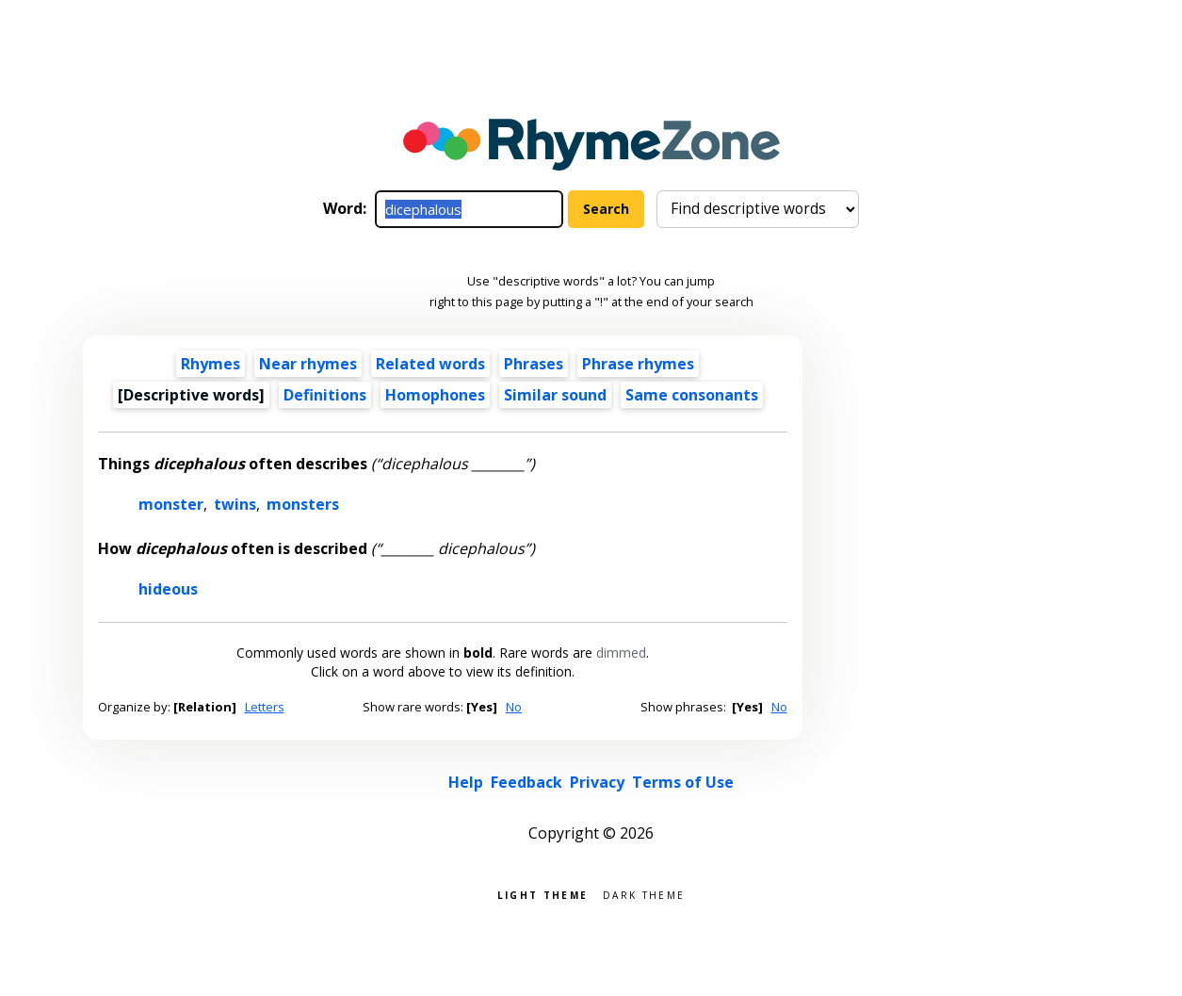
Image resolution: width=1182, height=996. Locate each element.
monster (170, 504)
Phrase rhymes (638, 363)
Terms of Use (683, 782)
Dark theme (644, 894)
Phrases (533, 363)
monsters (303, 504)
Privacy (597, 782)
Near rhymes (308, 363)
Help (465, 782)
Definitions (324, 394)
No (514, 706)
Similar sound (555, 394)
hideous (168, 589)
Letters (264, 706)
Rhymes (210, 363)
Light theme (542, 894)
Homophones (435, 394)
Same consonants (691, 394)
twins (235, 504)
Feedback (526, 782)
